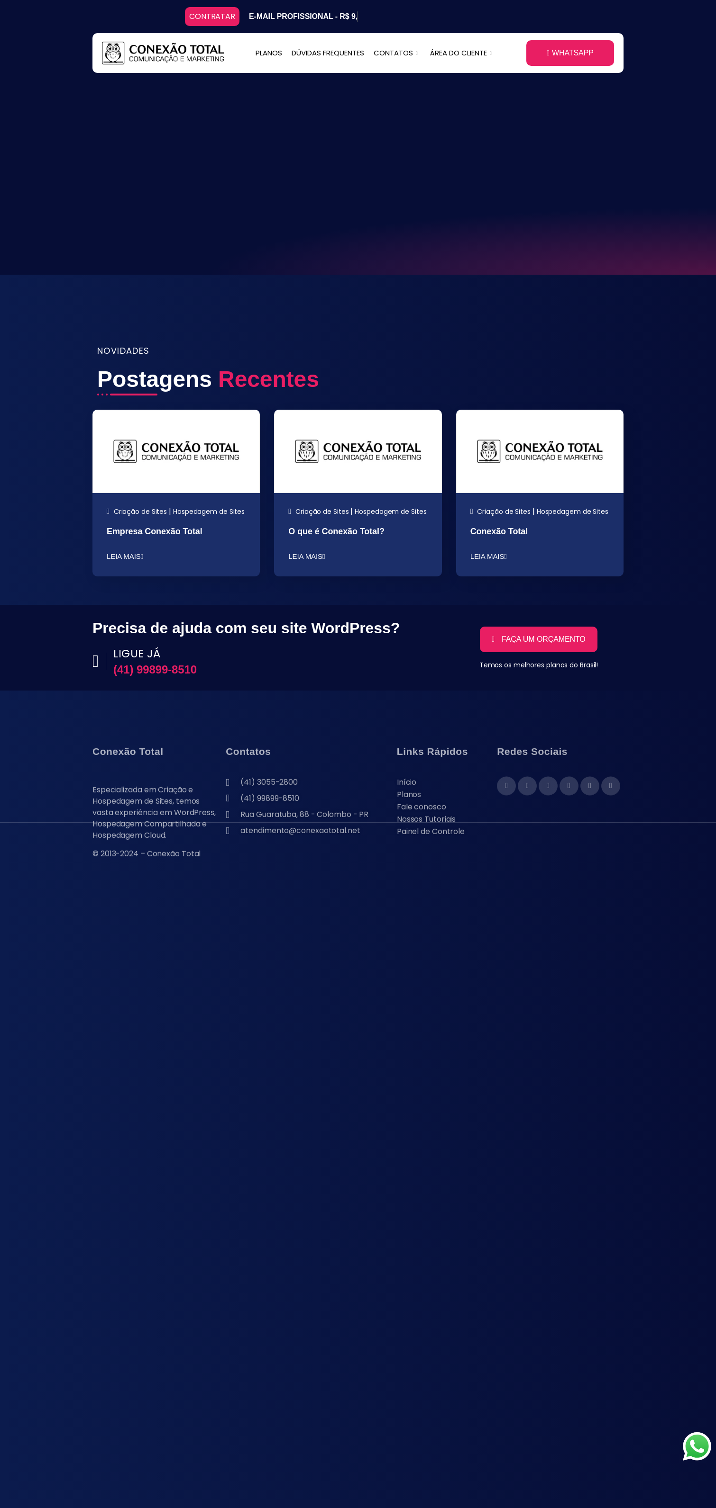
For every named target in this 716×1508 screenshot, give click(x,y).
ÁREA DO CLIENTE (461, 53)
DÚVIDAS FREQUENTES (328, 53)
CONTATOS (396, 53)
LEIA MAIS (125, 556)
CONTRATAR (212, 16)
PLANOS (269, 53)
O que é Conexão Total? (336, 531)
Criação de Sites (140, 511)
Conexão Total (499, 531)
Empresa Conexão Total (154, 531)
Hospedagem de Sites (209, 511)
